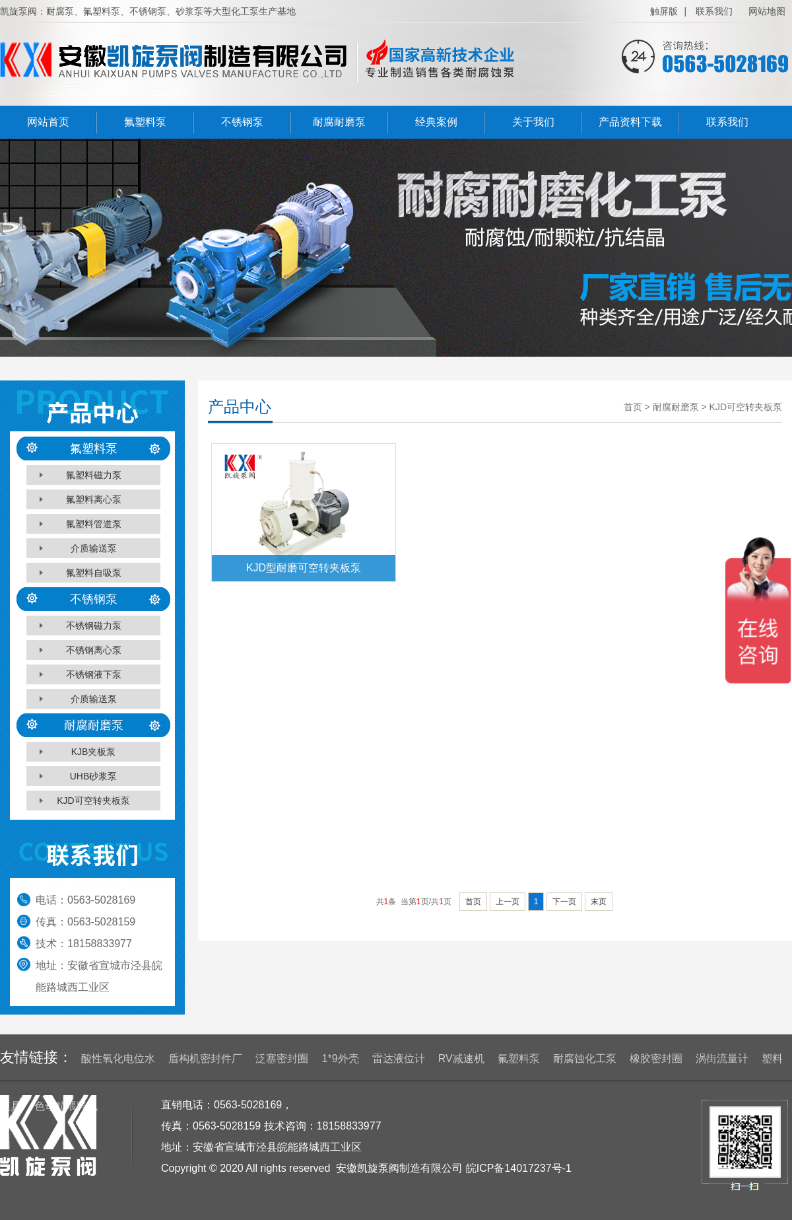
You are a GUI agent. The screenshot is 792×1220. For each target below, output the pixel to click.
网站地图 (766, 11)
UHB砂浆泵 (93, 776)
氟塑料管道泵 (93, 524)
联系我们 (714, 11)
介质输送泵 (94, 548)
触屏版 (664, 11)
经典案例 (436, 121)
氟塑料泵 (145, 121)
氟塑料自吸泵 (93, 572)
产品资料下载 (630, 121)
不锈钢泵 (242, 121)
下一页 (564, 901)
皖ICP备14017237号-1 (519, 1168)
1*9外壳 (340, 1058)
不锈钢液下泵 (93, 674)
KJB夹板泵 (93, 751)
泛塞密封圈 (281, 1058)
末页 (599, 901)
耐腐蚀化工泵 (584, 1058)
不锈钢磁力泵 (93, 625)
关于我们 (533, 121)
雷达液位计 (398, 1058)
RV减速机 (461, 1058)
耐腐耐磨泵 (339, 121)
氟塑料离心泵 (93, 499)
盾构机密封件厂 (205, 1058)
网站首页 (48, 121)
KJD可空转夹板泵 (93, 800)
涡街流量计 (722, 1058)
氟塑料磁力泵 (93, 475)
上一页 (507, 901)
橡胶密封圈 (656, 1058)
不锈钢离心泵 (93, 650)
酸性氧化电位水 (118, 1058)
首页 (473, 901)
